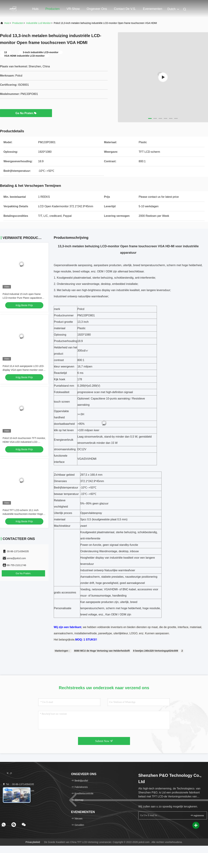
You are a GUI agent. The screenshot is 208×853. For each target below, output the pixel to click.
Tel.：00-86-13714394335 (18, 784)
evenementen (152, 9)
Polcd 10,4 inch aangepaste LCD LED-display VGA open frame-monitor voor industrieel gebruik (23, 370)
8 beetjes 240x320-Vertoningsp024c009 (155, 650)
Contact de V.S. (125, 9)
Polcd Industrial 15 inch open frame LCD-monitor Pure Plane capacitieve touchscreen (22, 298)
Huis (35, 9)
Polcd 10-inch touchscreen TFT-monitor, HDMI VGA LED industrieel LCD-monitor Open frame (24, 442)
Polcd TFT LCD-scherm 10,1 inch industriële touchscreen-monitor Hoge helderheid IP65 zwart (23, 514)
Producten (52, 9)
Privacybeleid (32, 842)
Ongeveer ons (97, 9)
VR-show (73, 9)
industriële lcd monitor (38, 23)
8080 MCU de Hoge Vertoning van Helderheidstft (102, 650)
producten (17, 23)
